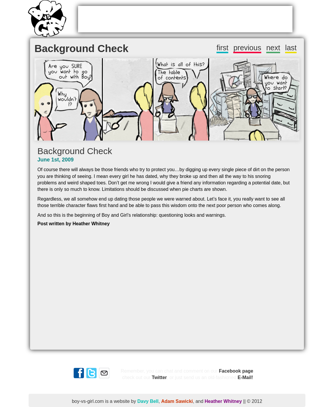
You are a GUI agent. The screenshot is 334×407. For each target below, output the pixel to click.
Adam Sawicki (177, 401)
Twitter (159, 377)
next (273, 48)
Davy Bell (147, 401)
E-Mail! (245, 377)
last (291, 48)
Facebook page (236, 370)
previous (247, 48)
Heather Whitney (223, 401)
